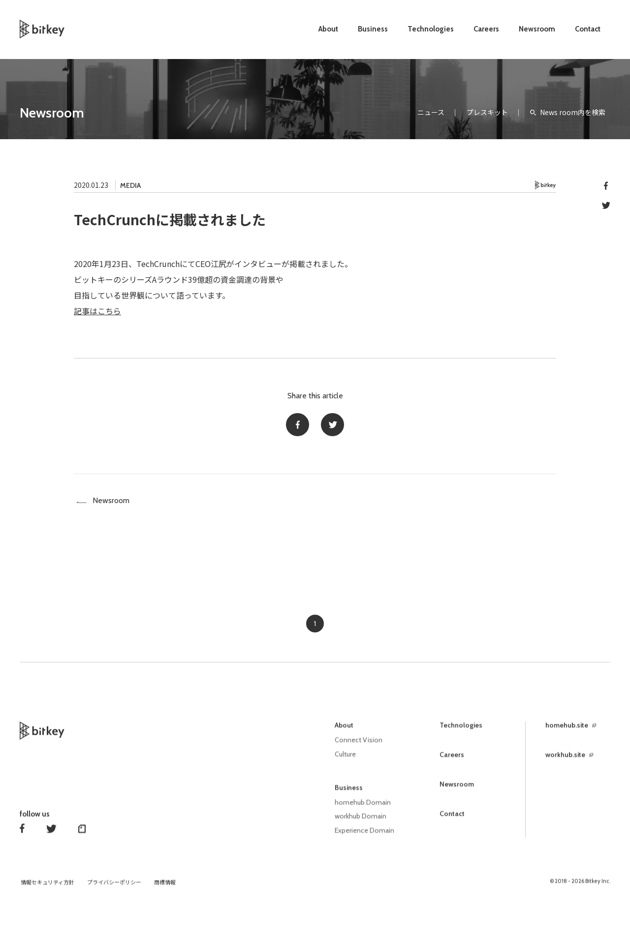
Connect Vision (358, 746)
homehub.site (566, 731)
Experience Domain (364, 835)
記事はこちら (97, 311)
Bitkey (545, 185)
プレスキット (487, 112)
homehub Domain (363, 808)
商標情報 (165, 887)
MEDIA (130, 185)
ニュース (430, 112)
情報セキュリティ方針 (47, 887)
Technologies (431, 29)
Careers (486, 29)
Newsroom (537, 29)
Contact (587, 29)
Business (373, 29)
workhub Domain (360, 821)
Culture (345, 760)
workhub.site (565, 761)
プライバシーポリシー (114, 887)
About (328, 29)
